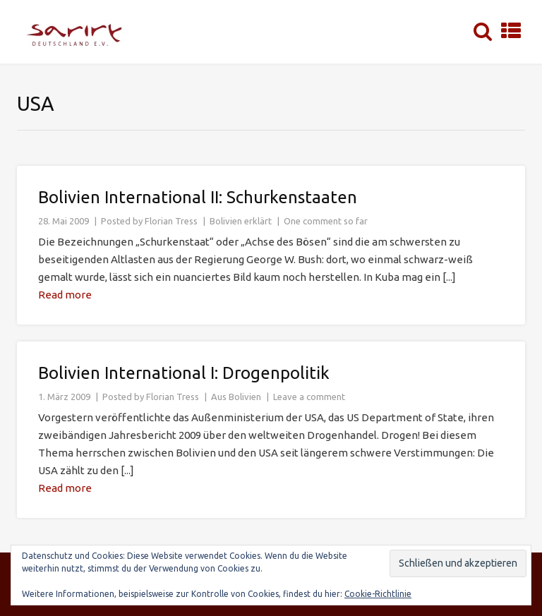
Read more (65, 295)
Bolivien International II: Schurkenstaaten (197, 197)
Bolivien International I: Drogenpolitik (184, 372)
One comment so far (326, 221)
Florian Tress (171, 221)
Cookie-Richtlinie (377, 593)
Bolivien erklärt (241, 221)
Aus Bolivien (236, 396)
